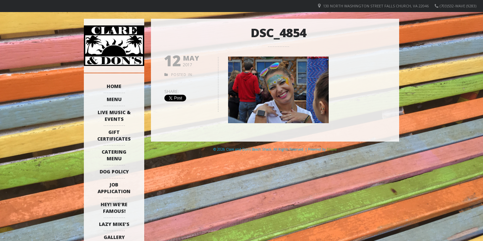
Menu (114, 99)
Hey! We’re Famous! (114, 207)
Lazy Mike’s (114, 224)
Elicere (332, 149)
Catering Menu (114, 155)
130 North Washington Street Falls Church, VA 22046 (376, 5)
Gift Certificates (114, 135)
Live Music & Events (114, 115)
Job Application (114, 187)
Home (114, 86)
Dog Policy (114, 171)
